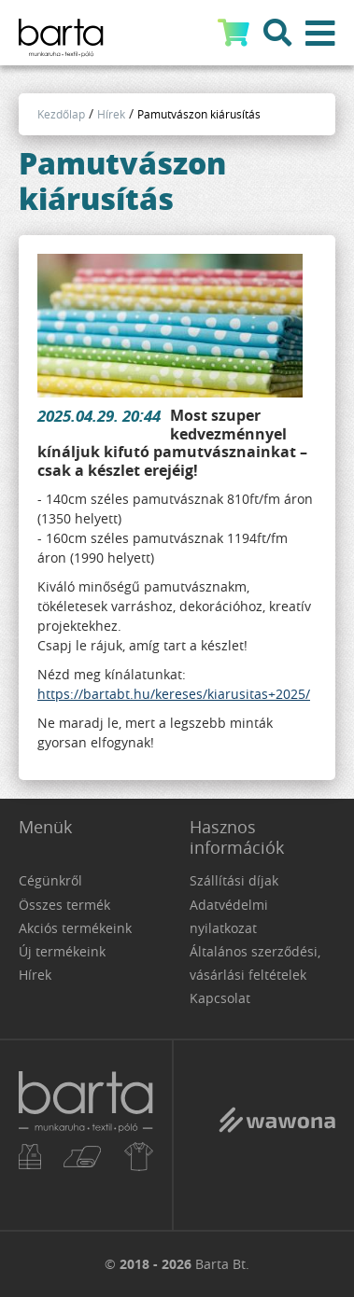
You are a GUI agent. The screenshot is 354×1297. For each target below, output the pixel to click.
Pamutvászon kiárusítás (199, 113)
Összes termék (64, 904)
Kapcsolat (220, 998)
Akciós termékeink (75, 928)
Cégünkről (50, 880)
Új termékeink (62, 951)
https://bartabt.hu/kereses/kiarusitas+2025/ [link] (173, 694)
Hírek (111, 113)
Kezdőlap (61, 113)
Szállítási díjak (234, 880)
